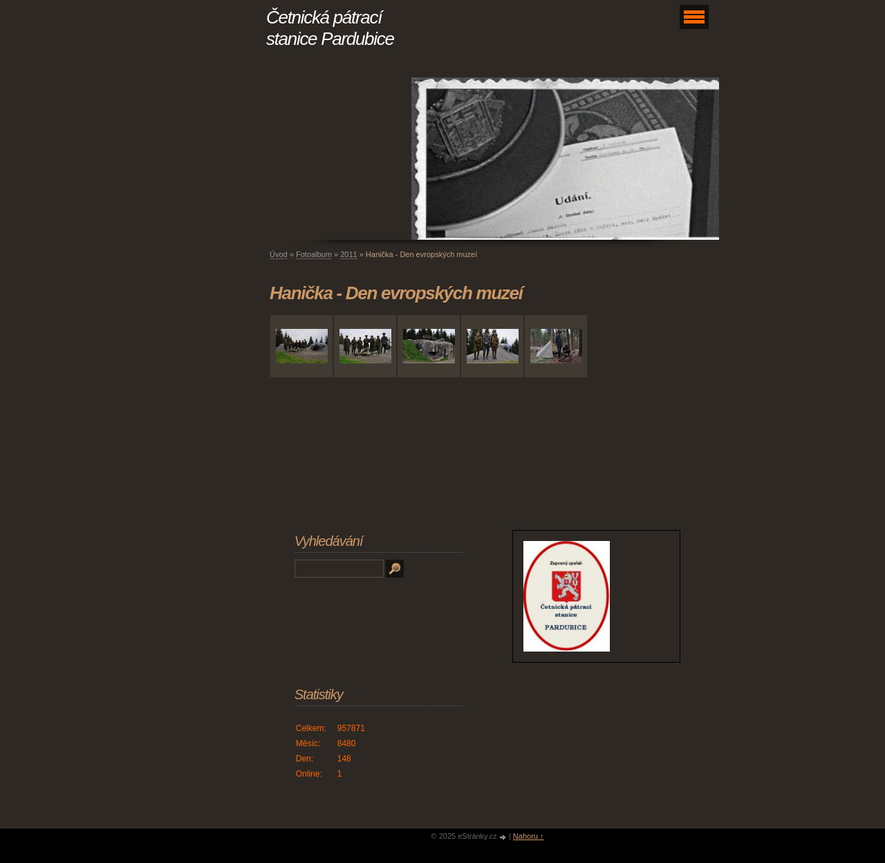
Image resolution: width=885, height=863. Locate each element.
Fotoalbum (314, 254)
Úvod (279, 254)
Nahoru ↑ (528, 836)
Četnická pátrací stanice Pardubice (330, 28)
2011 (348, 254)
